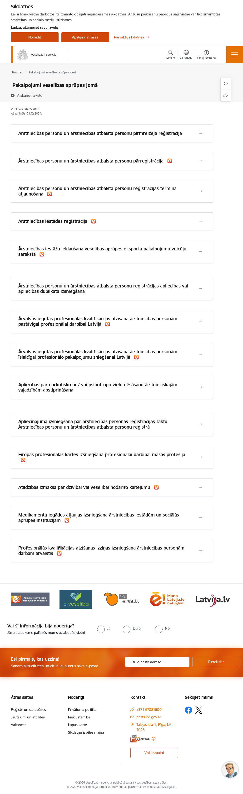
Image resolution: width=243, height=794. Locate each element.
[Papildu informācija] (153, 739)
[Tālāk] (224, 599)
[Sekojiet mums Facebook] (188, 710)
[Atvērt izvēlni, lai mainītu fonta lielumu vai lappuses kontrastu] (206, 55)
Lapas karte (77, 724)
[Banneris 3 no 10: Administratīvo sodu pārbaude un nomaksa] (30, 599)
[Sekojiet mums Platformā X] (198, 710)
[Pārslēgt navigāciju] (234, 54)
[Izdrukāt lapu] (226, 84)
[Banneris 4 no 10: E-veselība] (76, 599)
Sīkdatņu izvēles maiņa (86, 732)
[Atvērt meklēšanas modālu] (171, 55)
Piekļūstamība (79, 717)
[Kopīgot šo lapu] (226, 95)
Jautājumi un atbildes (28, 717)
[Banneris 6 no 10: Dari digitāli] (167, 599)
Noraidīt (34, 37)
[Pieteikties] (216, 662)
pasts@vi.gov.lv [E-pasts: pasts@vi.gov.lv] (148, 717)
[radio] (103, 628)
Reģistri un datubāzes (28, 709)
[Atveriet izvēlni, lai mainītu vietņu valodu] (186, 55)
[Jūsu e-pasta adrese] (157, 662)
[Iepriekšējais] (18, 599)
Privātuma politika (82, 709)
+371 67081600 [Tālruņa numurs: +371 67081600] (149, 709)
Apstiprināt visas (85, 37)
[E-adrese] (139, 739)
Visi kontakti (154, 753)
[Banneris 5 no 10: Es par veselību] (122, 599)
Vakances (18, 724)
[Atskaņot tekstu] (29, 95)
